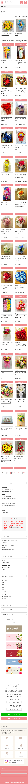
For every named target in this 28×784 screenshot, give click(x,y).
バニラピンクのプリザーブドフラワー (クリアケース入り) (7, 231)
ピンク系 (4, 592)
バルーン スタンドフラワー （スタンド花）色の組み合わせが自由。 (6, 315)
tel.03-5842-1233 (21, 2)
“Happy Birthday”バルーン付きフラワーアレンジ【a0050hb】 (21, 315)
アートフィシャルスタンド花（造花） (10, 489)
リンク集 (2, 775)
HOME (2, 6)
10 (18, 472)
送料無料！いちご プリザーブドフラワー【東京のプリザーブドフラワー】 (21, 344)
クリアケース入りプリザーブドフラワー (10, 505)
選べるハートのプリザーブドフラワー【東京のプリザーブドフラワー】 (6, 401)
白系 (3, 587)
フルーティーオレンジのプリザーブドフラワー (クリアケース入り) (20, 204)
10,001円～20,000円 (6, 567)
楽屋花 (3, 494)
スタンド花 (4, 487)
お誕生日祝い (5, 542)
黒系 (3, 585)
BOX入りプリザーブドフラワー (9, 503)
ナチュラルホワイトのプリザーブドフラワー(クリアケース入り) (7, 258)
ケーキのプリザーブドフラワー (9, 498)
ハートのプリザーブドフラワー (9, 501)
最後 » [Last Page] (24, 472)
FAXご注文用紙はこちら (14, 709)
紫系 (3, 582)
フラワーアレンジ (6, 508)
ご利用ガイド (12, 732)
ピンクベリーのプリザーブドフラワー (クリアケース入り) (21, 231)
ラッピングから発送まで (6, 733)
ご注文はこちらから (8, 44)
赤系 (3, 589)
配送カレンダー (15, 527)
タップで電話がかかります (14, 702)
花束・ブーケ (5, 512)
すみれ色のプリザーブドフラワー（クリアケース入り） (20, 118)
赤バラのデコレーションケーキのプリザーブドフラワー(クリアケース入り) (21, 175)
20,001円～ (4, 569)
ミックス (4, 598)
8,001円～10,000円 (6, 565)
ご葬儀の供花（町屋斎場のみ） (9, 549)
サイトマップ (3, 778)
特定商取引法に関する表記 (5, 768)
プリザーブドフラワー (7, 496)
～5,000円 (4, 560)
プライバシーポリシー (5, 771)
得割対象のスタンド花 (7, 491)
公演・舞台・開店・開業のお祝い (9, 540)
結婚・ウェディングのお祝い (8, 545)
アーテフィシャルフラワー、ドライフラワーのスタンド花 (20, 62)
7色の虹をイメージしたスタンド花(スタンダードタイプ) (21, 147)
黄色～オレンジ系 (6, 594)
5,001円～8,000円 (6, 562)
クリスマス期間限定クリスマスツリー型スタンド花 (20, 458)
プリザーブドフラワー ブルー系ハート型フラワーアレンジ (21, 287)
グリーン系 (4, 580)
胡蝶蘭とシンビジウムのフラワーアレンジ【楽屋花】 (20, 372)
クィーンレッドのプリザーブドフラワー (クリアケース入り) (7, 287)
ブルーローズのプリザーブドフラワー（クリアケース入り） (20, 258)
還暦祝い (4, 547)
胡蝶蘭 (3, 510)
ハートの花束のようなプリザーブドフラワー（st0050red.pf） (6, 118)
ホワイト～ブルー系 (6, 596)
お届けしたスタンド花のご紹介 (16, 761)
